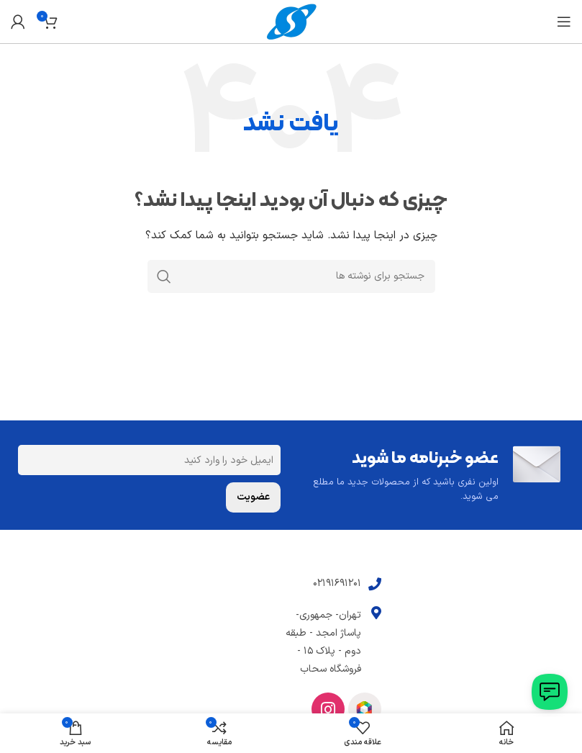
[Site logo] (291, 21)
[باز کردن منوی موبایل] (564, 21)
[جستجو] (291, 276)
